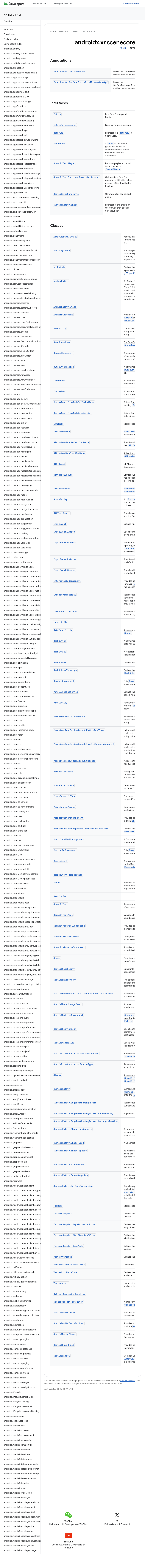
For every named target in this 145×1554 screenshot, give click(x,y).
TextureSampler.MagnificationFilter (75, 1224)
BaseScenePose (61, 342)
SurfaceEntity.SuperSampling (70, 1175)
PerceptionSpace (63, 771)
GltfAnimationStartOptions (69, 453)
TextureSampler (62, 1213)
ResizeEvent (60, 861)
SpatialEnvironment (64, 979)
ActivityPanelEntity (65, 236)
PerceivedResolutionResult (69, 716)
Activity (129, 1358)
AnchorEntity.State (64, 306)
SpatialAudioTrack (64, 1312)
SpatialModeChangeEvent (67, 1004)
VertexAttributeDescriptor (69, 1264)
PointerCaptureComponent (68, 817)
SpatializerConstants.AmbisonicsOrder (76, 1053)
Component (59, 380)
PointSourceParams (64, 807)
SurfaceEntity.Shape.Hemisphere (72, 1129)
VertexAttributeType (65, 1272)
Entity (57, 114)
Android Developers (59, 31)
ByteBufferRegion (63, 366)
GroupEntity (60, 499)
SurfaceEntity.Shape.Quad (68, 1142)
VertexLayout (60, 1283)
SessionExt (59, 896)
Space (56, 958)
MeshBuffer (59, 640)
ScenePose (59, 143)
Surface (128, 1091)
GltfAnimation (61, 431)
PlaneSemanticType (64, 796)
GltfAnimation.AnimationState (71, 442)
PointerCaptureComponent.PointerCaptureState (81, 828)
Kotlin (123, 47)
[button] (19, 48)
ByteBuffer (130, 369)
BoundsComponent (63, 353)
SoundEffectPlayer (64, 163)
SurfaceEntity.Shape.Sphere (70, 1150)
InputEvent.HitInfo (64, 542)
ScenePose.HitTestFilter (68, 1301)
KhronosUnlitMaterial (66, 611)
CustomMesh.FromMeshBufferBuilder (73, 402)
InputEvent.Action (64, 531)
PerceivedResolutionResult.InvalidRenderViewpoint (83, 744)
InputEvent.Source (64, 570)
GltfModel (59, 464)
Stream (57, 1075)
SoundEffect (113, 169)
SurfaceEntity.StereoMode (68, 1164)
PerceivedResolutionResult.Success (74, 760)
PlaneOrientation (63, 785)
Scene (127, 633)
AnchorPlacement (63, 314)
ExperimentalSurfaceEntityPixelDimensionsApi (80, 82)
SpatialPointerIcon (64, 1028)
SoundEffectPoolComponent (69, 925)
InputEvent (59, 523)
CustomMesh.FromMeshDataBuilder (72, 413)
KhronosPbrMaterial (64, 594)
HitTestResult (61, 513)
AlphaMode (59, 267)
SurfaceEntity (61, 1088)
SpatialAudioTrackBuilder (68, 1323)
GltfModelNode (61, 488)
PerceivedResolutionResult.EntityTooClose (78, 730)
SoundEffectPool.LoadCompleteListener (76, 177)
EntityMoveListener (64, 125)
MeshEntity (59, 651)
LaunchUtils (60, 622)
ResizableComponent (65, 850)
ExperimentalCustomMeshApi (69, 71)
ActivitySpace (61, 250)
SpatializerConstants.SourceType (73, 1064)
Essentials (36, 3)
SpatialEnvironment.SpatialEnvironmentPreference (83, 993)
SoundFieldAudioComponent (69, 947)
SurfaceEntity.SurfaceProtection (73, 1186)
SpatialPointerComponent (68, 1015)
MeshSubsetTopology (65, 670)
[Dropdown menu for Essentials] (46, 3)
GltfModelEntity (62, 474)
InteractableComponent (67, 580)
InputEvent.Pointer (64, 559)
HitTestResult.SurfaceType (69, 1294)
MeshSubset (59, 662)
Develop (75, 31)
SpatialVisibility (63, 1042)
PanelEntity (60, 702)
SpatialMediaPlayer (64, 1334)
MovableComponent (63, 681)
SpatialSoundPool (63, 1345)
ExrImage (58, 423)
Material (58, 132)
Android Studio (131, 3)
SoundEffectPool (63, 915)
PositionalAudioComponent (68, 839)
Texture (57, 1205)
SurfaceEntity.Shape (65, 204)
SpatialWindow (61, 1355)
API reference (13, 14)
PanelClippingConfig (65, 691)
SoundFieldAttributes (66, 936)
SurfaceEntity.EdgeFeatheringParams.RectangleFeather (85, 1121)
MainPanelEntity (62, 630)
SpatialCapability (64, 968)
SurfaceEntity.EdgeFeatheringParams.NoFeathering (83, 1113)
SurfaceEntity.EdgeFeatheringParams (74, 1102)
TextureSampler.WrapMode (68, 1246)
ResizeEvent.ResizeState (67, 874)
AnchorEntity (61, 281)
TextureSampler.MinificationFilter (74, 1235)
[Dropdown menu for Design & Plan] (72, 3)
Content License (127, 1380)
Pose (110, 143)
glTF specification (132, 273)
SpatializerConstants (66, 194)
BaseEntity (59, 328)
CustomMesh (59, 391)
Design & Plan (61, 3)
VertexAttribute (62, 1256)
